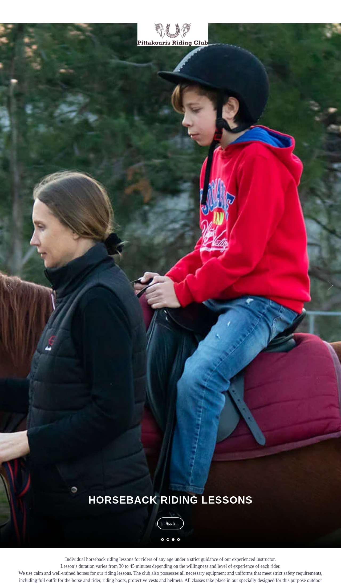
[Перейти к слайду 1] (162, 539)
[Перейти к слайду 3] (173, 539)
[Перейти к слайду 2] (168, 539)
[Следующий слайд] (330, 257)
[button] (170, 523)
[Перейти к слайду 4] (178, 539)
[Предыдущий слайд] (10, 257)
